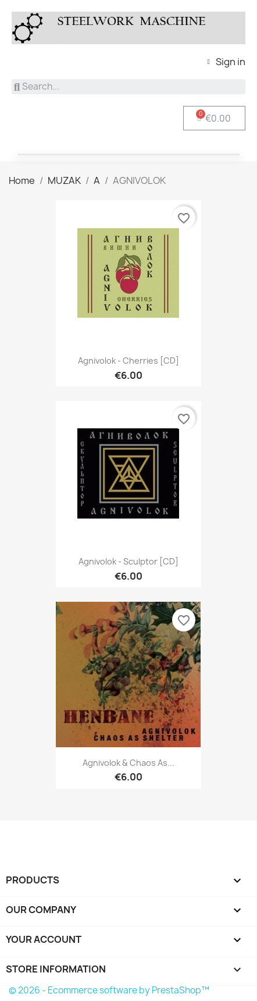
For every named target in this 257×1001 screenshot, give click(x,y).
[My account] (226, 62)
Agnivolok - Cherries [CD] (128, 360)
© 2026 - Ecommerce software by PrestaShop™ (109, 990)
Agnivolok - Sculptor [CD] (128, 561)
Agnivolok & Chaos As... (128, 762)
